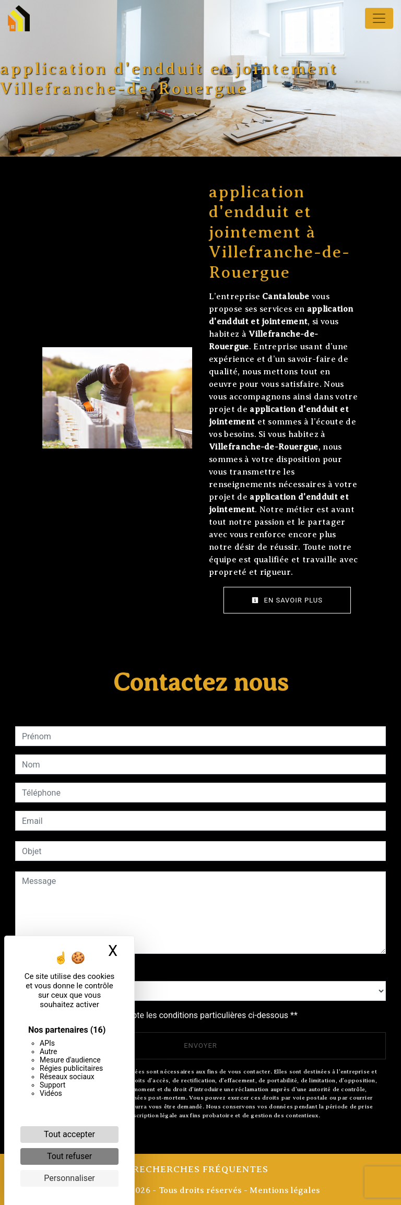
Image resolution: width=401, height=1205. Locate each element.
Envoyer (200, 1045)
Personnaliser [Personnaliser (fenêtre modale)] (69, 1178)
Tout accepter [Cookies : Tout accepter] (69, 1134)
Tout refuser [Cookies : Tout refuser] (69, 1156)
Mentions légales (283, 1190)
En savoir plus (287, 600)
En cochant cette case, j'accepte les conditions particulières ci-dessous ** (162, 1015)
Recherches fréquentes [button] (200, 1169)
